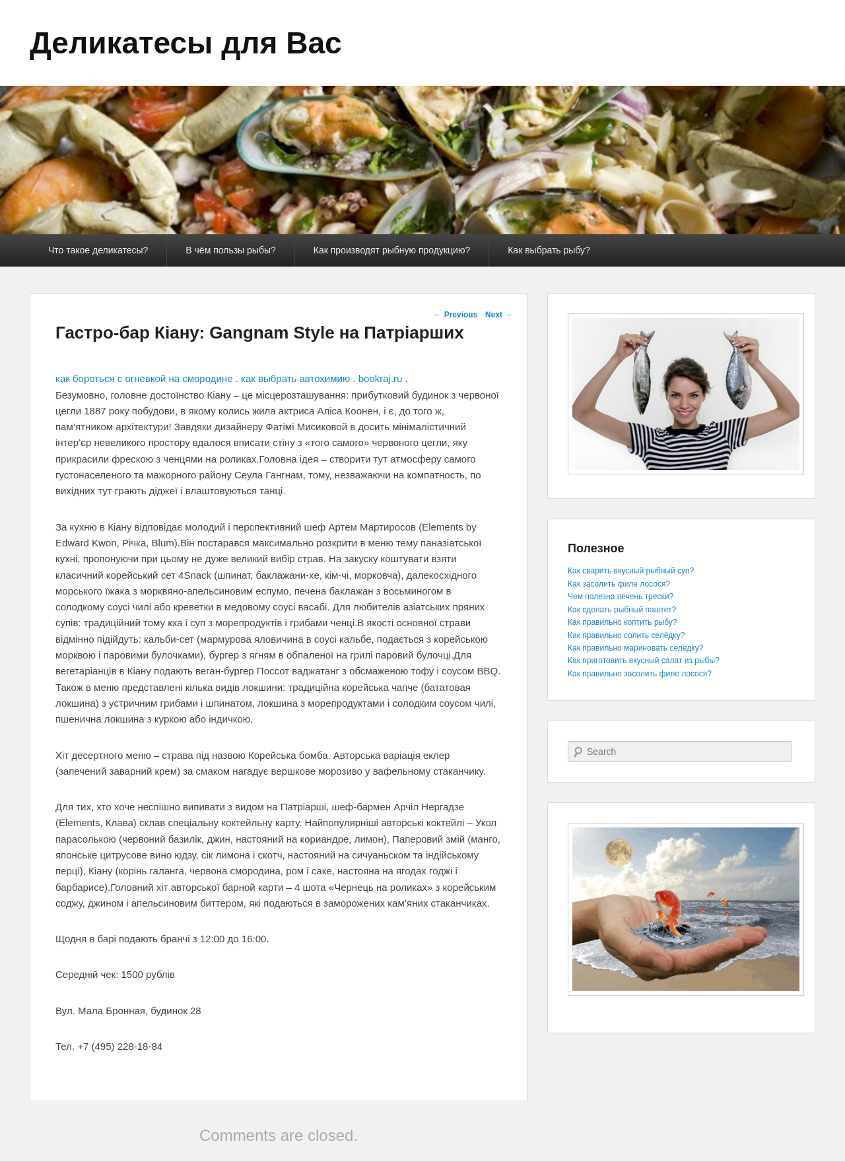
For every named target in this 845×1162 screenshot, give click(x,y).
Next (498, 314)
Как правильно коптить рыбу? (622, 622)
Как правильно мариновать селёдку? (635, 648)
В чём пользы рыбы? (230, 250)
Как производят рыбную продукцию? (392, 250)
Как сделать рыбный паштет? (622, 609)
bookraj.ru (380, 378)
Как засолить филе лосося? (619, 584)
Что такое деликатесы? (98, 250)
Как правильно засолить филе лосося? (640, 673)
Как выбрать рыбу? (549, 250)
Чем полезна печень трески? (620, 596)
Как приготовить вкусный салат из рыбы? (644, 660)
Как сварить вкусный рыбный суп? (631, 570)
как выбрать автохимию (295, 378)
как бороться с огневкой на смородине (143, 378)
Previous (455, 314)
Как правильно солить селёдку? (626, 635)
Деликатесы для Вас (186, 43)
